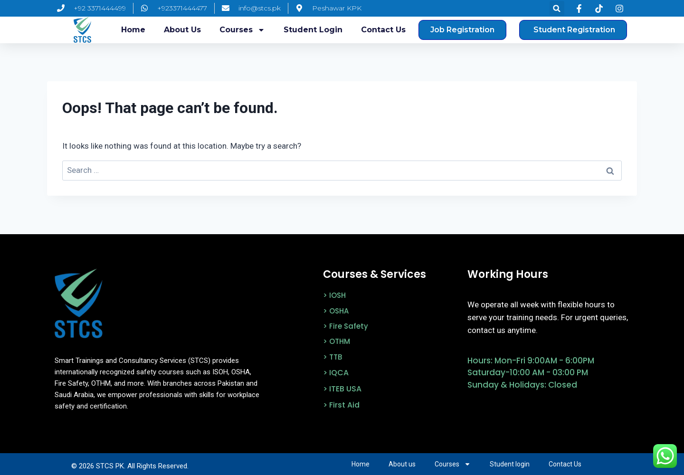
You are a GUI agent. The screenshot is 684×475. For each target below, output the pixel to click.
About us (182, 29)
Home (133, 29)
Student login (313, 29)
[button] (557, 8)
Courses (242, 29)
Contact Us (383, 29)
